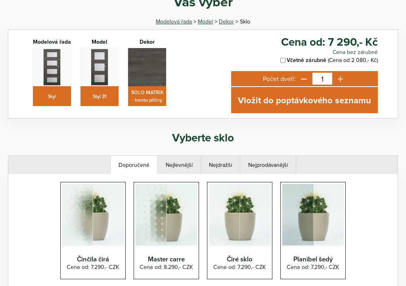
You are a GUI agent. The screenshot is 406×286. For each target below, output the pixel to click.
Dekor (226, 21)
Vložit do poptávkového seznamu (304, 100)
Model (205, 21)
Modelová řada (174, 21)
